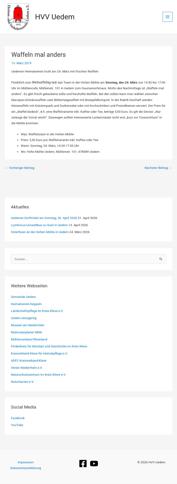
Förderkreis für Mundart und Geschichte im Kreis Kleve (49, 347)
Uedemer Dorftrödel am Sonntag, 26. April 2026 (44, 218)
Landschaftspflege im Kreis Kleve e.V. (37, 311)
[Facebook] (83, 464)
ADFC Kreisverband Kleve (28, 361)
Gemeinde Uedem (23, 297)
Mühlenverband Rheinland (29, 339)
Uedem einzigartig (23, 318)
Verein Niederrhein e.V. (26, 368)
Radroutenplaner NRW (26, 332)
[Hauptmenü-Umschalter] (168, 17)
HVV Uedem (55, 17)
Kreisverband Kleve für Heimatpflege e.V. (39, 354)
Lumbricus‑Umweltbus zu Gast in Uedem (39, 225)
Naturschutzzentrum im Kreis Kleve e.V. (38, 375)
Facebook (17, 418)
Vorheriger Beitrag (19, 168)
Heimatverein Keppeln (26, 304)
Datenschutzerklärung (25, 468)
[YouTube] (94, 464)
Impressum (26, 462)
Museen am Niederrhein (27, 325)
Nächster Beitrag (158, 168)
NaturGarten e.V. (22, 382)
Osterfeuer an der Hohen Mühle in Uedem (40, 232)
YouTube (17, 425)
